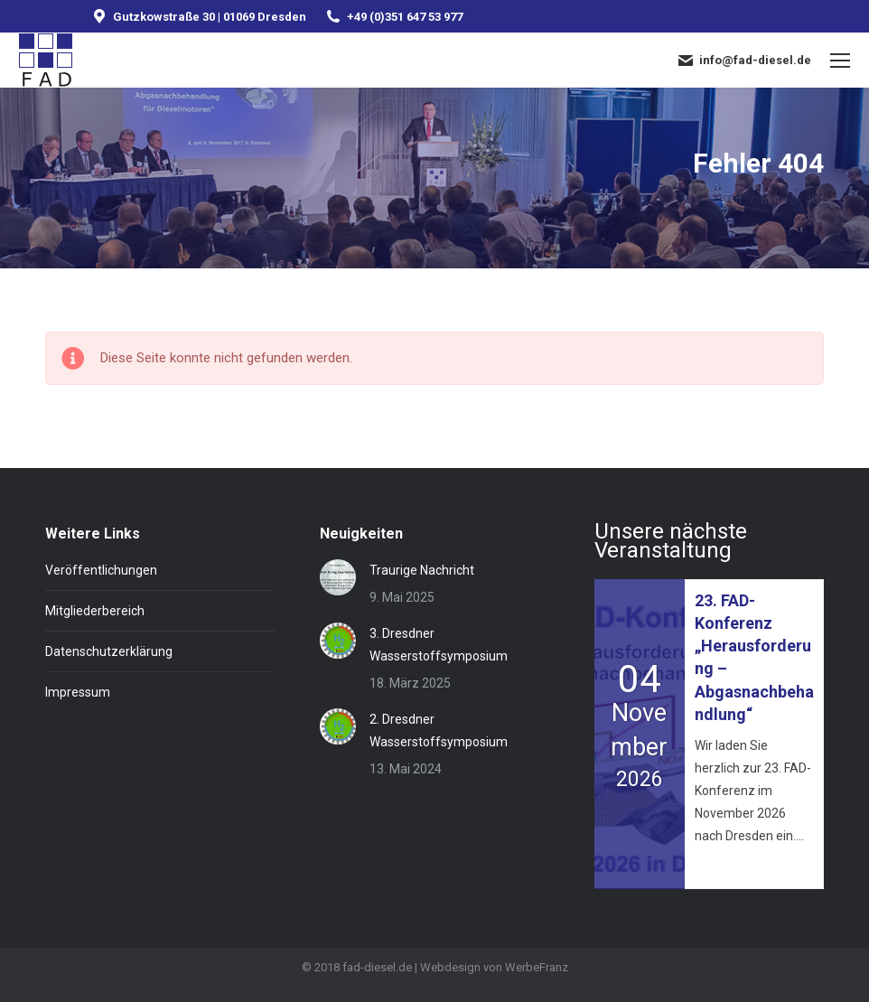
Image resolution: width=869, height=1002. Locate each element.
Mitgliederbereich (95, 611)
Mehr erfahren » (735, 868)
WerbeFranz (536, 967)
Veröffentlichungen (101, 570)
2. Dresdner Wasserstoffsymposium (438, 730)
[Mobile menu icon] (840, 60)
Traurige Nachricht (421, 570)
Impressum (77, 692)
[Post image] (338, 577)
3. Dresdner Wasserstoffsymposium (438, 644)
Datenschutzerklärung (109, 651)
